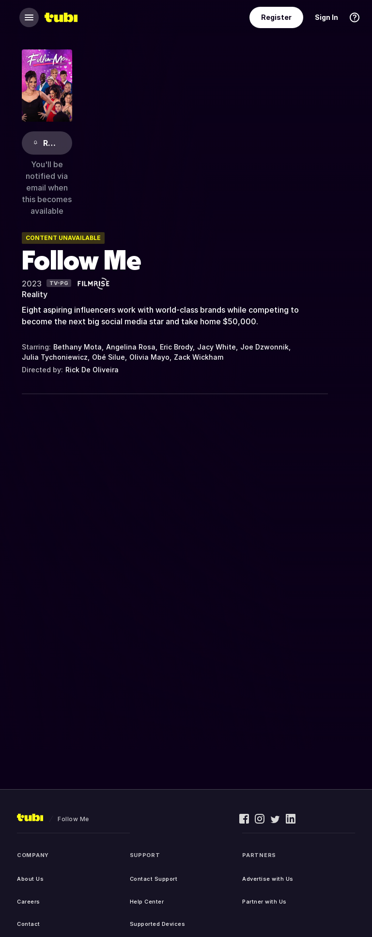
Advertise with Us (268, 878)
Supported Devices (158, 924)
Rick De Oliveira (92, 369)
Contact (28, 924)
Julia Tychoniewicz (55, 357)
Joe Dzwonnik (264, 347)
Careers (28, 901)
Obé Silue (108, 357)
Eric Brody (176, 347)
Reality (34, 294)
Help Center (147, 901)
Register (276, 17)
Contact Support (154, 878)
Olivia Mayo (149, 357)
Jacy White (216, 347)
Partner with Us (264, 901)
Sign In (326, 17)
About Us (30, 878)
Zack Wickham (198, 357)
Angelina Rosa (130, 347)
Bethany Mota (77, 347)
